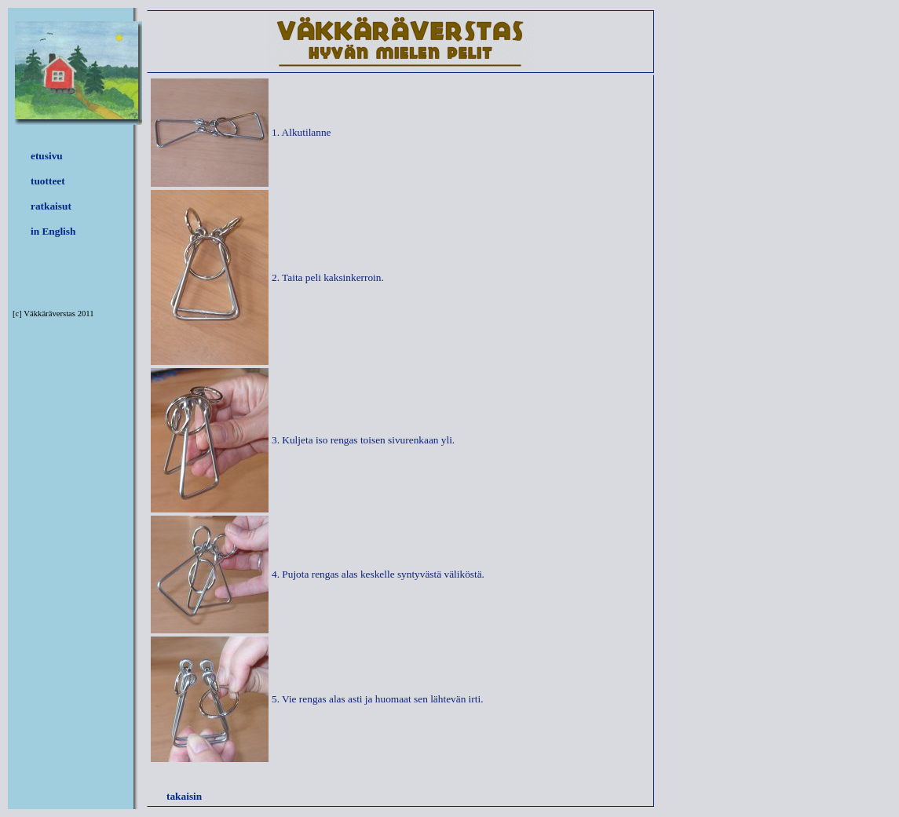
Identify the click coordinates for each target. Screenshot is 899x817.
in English (53, 231)
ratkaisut (51, 206)
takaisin (184, 796)
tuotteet (48, 181)
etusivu (47, 156)
